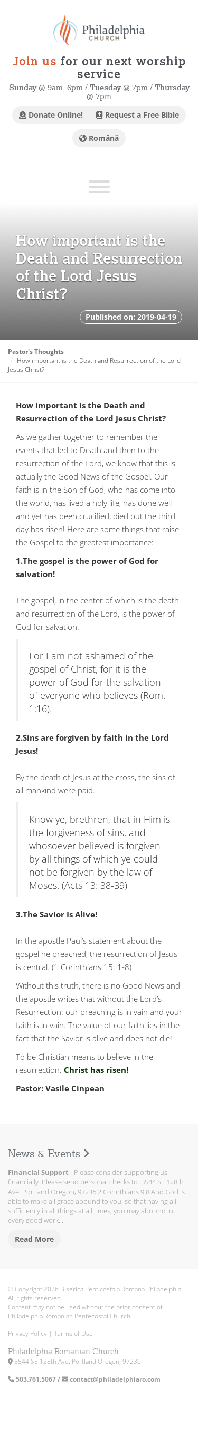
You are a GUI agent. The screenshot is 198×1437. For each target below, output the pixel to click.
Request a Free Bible (137, 115)
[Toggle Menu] (99, 186)
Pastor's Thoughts (36, 351)
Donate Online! (51, 115)
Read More (34, 1239)
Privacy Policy (27, 1333)
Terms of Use (73, 1333)
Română (99, 138)
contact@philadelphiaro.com (111, 1379)
